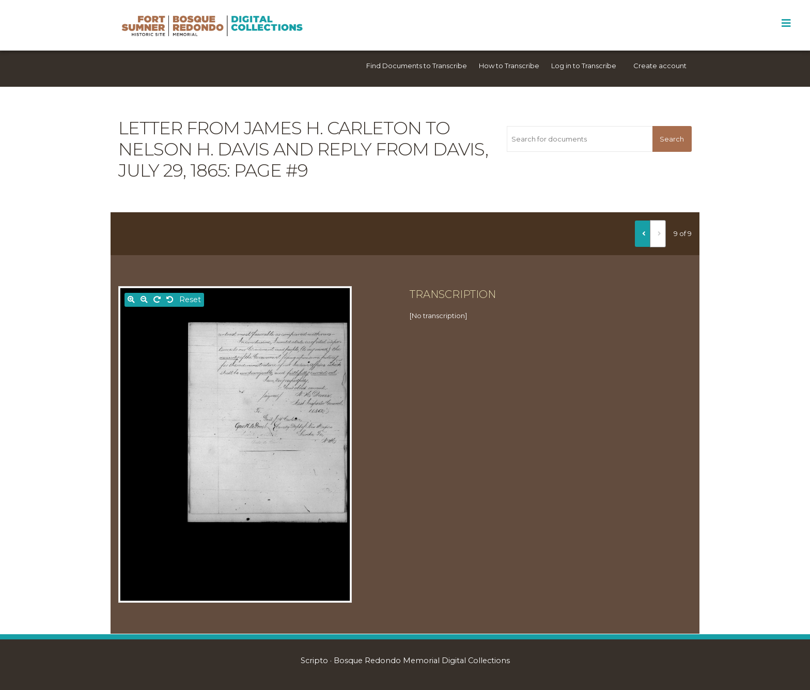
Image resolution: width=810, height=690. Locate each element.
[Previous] (642, 233)
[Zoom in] (131, 300)
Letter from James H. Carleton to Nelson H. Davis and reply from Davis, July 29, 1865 (303, 149)
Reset (190, 299)
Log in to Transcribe (583, 65)
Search (672, 139)
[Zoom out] (144, 300)
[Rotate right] (157, 300)
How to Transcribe (509, 65)
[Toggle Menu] (786, 23)
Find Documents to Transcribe (416, 65)
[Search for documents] (579, 139)
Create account (660, 65)
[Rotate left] (170, 300)
